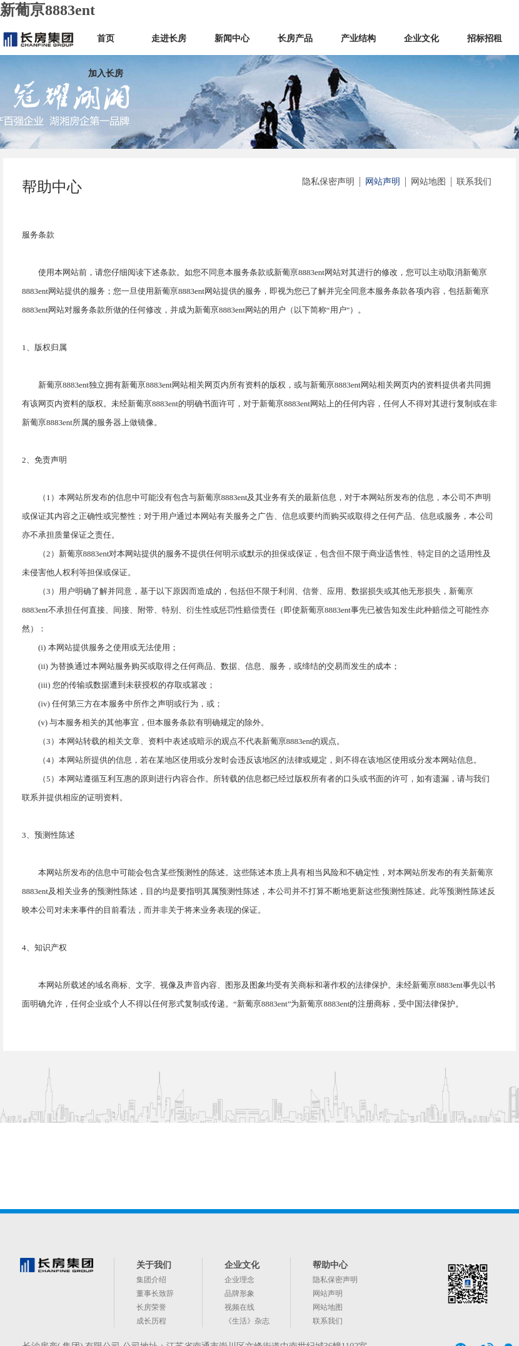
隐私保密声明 (328, 181)
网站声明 (382, 181)
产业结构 (358, 38)
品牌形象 (239, 1293)
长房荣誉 (151, 1307)
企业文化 (421, 38)
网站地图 (428, 181)
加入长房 (105, 73)
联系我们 (473, 181)
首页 (105, 38)
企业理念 (239, 1279)
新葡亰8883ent (47, 10)
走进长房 (168, 38)
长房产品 (295, 38)
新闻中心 (231, 38)
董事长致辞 (155, 1293)
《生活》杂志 (247, 1321)
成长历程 (151, 1321)
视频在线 (239, 1307)
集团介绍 (151, 1279)
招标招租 (484, 38)
